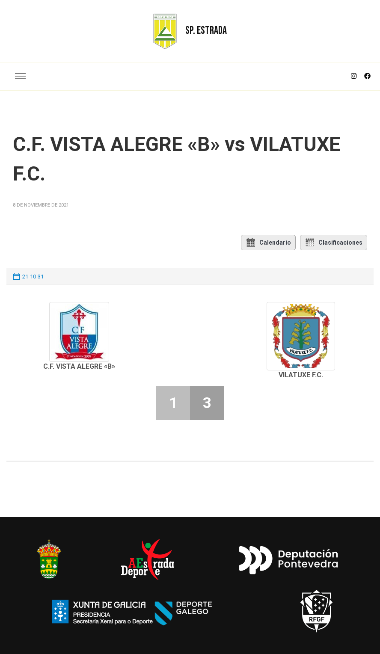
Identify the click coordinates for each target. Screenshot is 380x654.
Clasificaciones (333, 242)
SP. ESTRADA (206, 30)
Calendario (268, 242)
